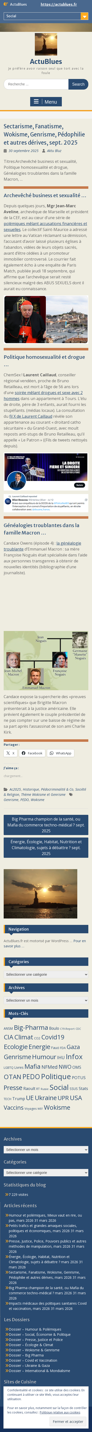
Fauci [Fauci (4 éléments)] (55, 1047)
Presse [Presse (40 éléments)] (13, 1087)
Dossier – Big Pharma (26, 1355)
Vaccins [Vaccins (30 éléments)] (14, 1107)
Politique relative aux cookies (60, 1412)
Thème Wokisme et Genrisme (43, 794)
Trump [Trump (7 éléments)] (18, 1098)
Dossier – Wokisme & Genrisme (34, 1350)
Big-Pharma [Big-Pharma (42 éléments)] (31, 1027)
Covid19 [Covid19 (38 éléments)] (53, 1037)
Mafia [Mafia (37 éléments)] (32, 1066)
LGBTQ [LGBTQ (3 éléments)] (8, 1068)
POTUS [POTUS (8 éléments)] (79, 1077)
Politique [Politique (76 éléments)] (56, 1076)
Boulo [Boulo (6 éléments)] (54, 1028)
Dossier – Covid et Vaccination (33, 1360)
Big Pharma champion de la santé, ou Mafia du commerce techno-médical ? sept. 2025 (46, 825)
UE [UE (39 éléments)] (30, 1097)
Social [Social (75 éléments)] (59, 1087)
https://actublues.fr (59, 4)
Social (11, 16)
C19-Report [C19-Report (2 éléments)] (67, 1029)
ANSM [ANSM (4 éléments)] (8, 1028)
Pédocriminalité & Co (57, 789)
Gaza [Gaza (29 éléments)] (73, 1047)
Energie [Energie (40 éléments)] (39, 1046)
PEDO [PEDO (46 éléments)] (31, 1076)
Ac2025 (15, 789)
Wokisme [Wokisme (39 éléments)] (57, 1107)
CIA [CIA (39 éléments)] (8, 1037)
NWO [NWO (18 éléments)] (65, 1066)
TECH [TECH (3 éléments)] (7, 1099)
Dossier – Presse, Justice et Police (36, 1339)
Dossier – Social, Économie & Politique (40, 1334)
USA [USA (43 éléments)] (76, 1097)
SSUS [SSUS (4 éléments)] (74, 1088)
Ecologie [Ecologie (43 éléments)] (16, 1046)
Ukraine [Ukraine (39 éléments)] (46, 1097)
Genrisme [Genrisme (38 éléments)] (17, 1056)
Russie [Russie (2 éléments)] (45, 1089)
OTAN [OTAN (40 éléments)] (12, 1076)
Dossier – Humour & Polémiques (35, 1329)
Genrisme (11, 799)
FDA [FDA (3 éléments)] (63, 1048)
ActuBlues (46, 61)
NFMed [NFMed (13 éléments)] (49, 1067)
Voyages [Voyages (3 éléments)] (31, 1109)
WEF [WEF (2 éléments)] (40, 1108)
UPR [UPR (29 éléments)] (63, 1098)
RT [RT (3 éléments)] (38, 1089)
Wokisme (37, 799)
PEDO (24, 799)
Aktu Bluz (54, 150)
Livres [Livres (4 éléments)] (19, 1067)
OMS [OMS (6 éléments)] (76, 1067)
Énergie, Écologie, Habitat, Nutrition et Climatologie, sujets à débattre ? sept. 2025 (46, 847)
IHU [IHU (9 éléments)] (61, 1057)
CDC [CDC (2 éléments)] (78, 1029)
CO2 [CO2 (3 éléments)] (37, 1038)
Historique (31, 789)
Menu (45, 102)
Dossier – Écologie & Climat (31, 1344)
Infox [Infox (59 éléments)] (74, 1056)
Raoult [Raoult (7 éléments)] (29, 1088)
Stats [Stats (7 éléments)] (83, 1088)
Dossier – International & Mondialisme (39, 1370)
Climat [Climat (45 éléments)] (23, 1036)
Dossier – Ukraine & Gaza (29, 1365)
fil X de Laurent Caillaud (30, 416)
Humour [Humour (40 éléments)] (44, 1056)
